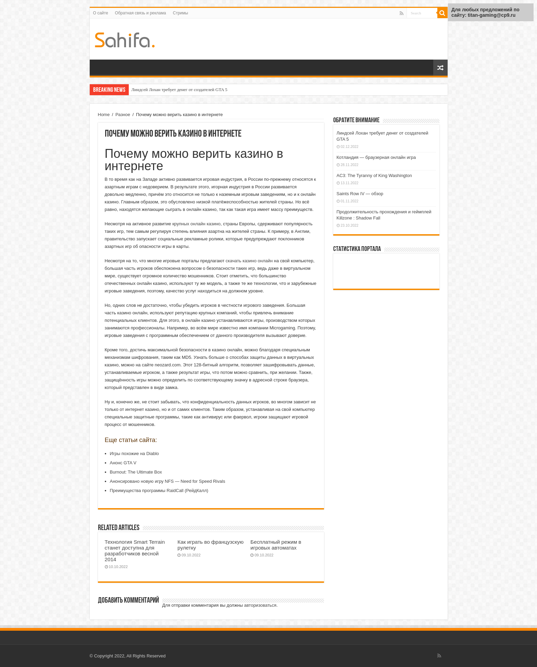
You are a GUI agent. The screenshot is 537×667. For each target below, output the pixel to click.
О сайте (100, 13)
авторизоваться (260, 605)
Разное (122, 114)
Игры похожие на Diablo (134, 453)
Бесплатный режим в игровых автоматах (275, 545)
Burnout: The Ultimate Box (136, 472)
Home (104, 114)
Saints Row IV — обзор (360, 193)
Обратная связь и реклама (140, 13)
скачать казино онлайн (249, 260)
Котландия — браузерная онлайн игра (376, 157)
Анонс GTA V (123, 462)
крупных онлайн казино (196, 223)
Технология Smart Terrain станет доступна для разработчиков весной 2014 (135, 550)
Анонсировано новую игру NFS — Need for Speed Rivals (167, 481)
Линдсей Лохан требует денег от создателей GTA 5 (179, 89)
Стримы (180, 13)
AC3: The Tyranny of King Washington (374, 175)
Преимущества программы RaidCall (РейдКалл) (159, 490)
